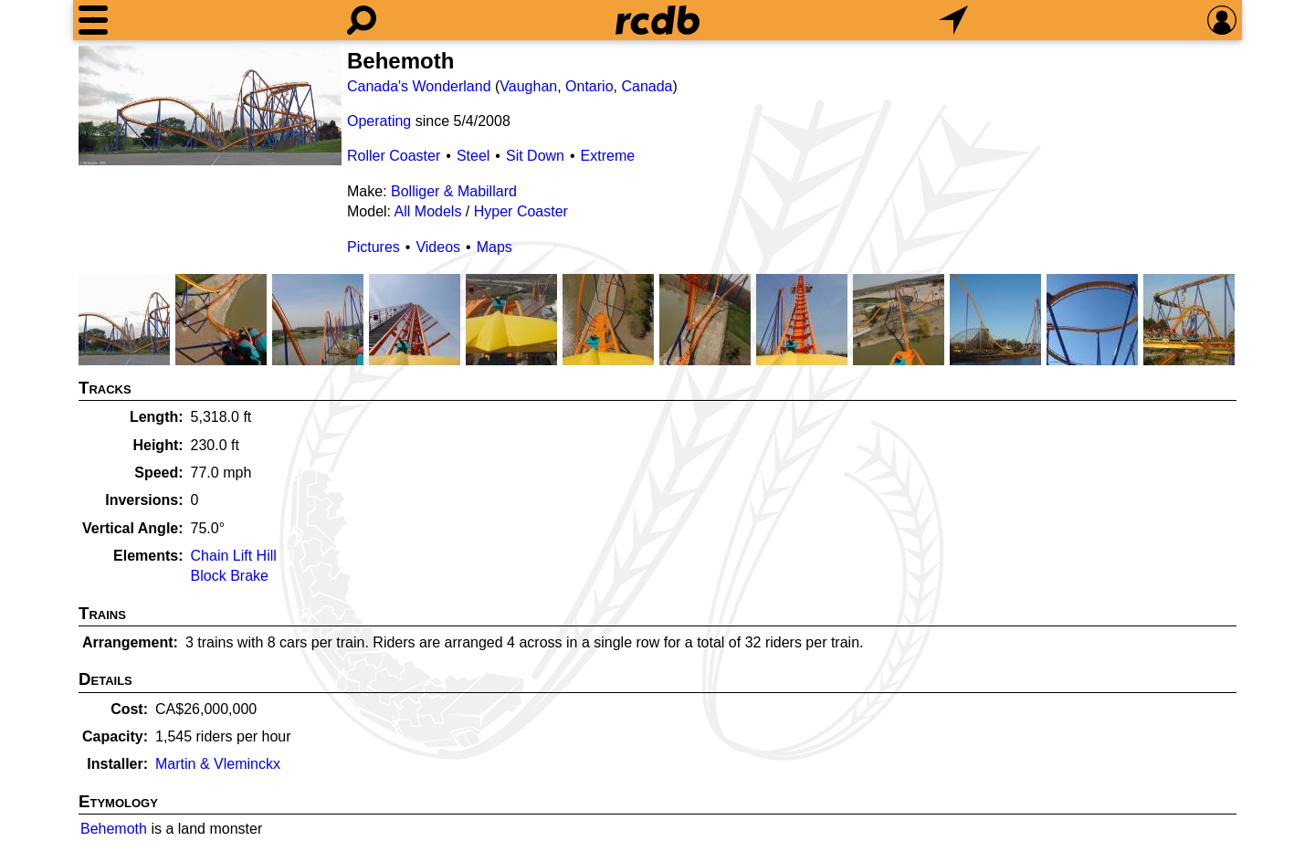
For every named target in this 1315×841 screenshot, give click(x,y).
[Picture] (210, 105)
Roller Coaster (393, 155)
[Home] (657, 20)
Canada (646, 86)
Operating (379, 121)
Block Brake (229, 575)
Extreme (608, 155)
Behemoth (113, 828)
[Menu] (93, 20)
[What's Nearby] (953, 20)
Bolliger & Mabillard (454, 191)
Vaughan (528, 86)
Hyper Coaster (521, 211)
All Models (428, 211)
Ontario (589, 86)
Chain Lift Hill (234, 555)
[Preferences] (1221, 20)
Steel (473, 155)
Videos (438, 247)
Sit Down (535, 155)
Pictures (373, 247)
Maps (494, 247)
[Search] (361, 20)
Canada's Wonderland (419, 86)
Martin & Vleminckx (217, 764)
